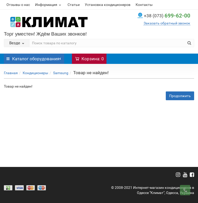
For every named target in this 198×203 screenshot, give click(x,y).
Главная (11, 73)
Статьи (74, 5)
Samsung (60, 73)
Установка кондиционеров (107, 5)
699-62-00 (167, 16)
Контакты (144, 5)
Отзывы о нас (18, 5)
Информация (48, 5)
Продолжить (180, 96)
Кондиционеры (35, 73)
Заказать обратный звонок (167, 23)
